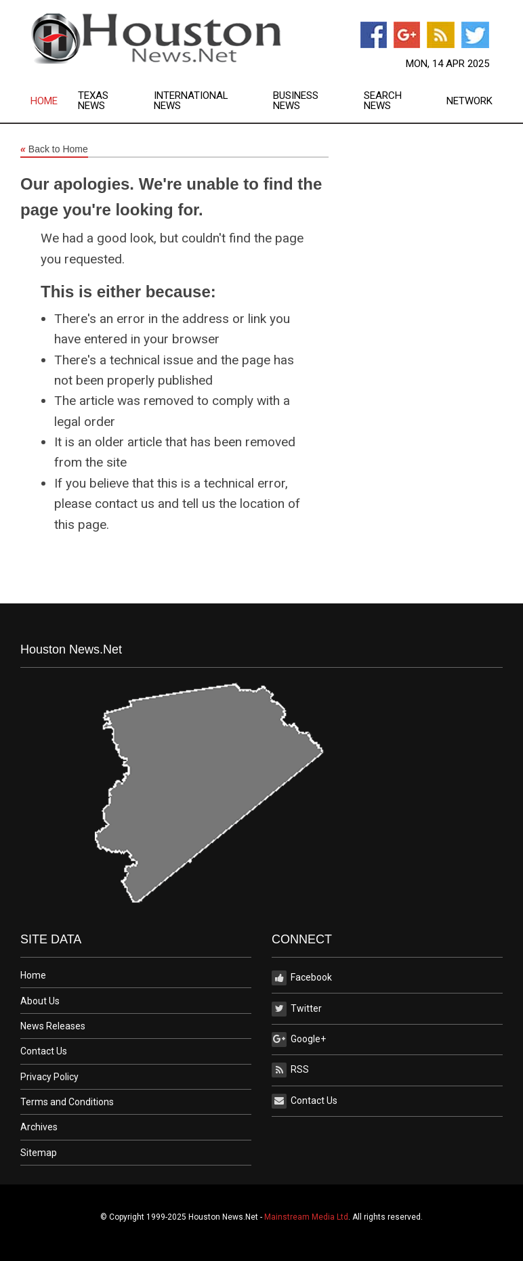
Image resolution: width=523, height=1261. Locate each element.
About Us (40, 1001)
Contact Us (43, 1051)
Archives (39, 1126)
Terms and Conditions (67, 1101)
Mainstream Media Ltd (306, 1217)
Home (44, 101)
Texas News (93, 101)
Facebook (302, 977)
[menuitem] (54, 101)
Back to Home (54, 149)
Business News (295, 101)
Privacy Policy (49, 1076)
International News (191, 101)
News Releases (52, 1026)
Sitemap (38, 1152)
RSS (290, 1070)
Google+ (299, 1039)
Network (469, 101)
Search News (383, 101)
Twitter (297, 1009)
